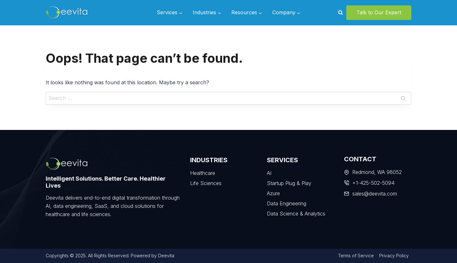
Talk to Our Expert (378, 12)
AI (269, 173)
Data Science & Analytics (296, 213)
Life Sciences (206, 183)
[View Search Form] (340, 12)
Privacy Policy (394, 255)
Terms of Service (356, 255)
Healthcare (202, 173)
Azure (273, 193)
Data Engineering (286, 203)
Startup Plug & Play (289, 183)
